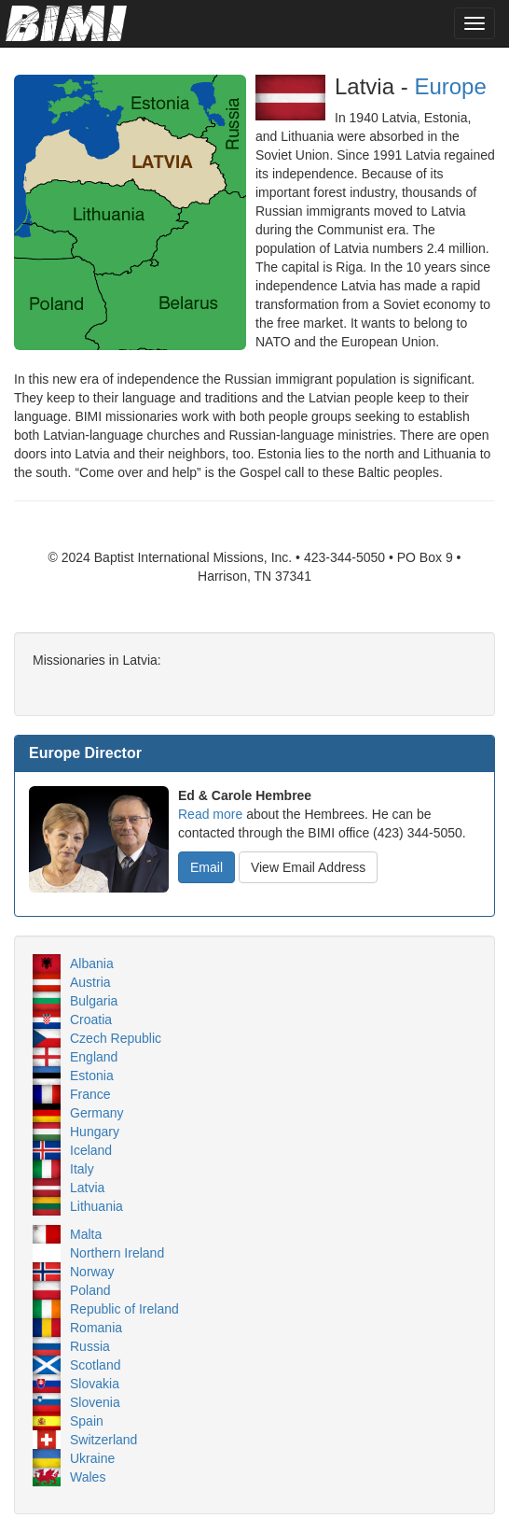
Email (206, 867)
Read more (210, 814)
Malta (86, 1234)
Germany (97, 1112)
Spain (86, 1420)
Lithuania (96, 1206)
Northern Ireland (117, 1252)
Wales (87, 1477)
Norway (92, 1271)
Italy (82, 1168)
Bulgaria (93, 1000)
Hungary (94, 1131)
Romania (96, 1327)
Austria (90, 982)
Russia (90, 1346)
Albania (92, 963)
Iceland (91, 1150)
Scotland (95, 1364)
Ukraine (92, 1458)
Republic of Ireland (124, 1308)
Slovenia (95, 1402)
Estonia (92, 1075)
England (93, 1056)
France (90, 1094)
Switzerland (103, 1439)
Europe (450, 86)
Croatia (91, 1019)
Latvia (87, 1187)
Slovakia (94, 1383)
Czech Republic (115, 1038)
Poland (90, 1290)
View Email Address (308, 867)
